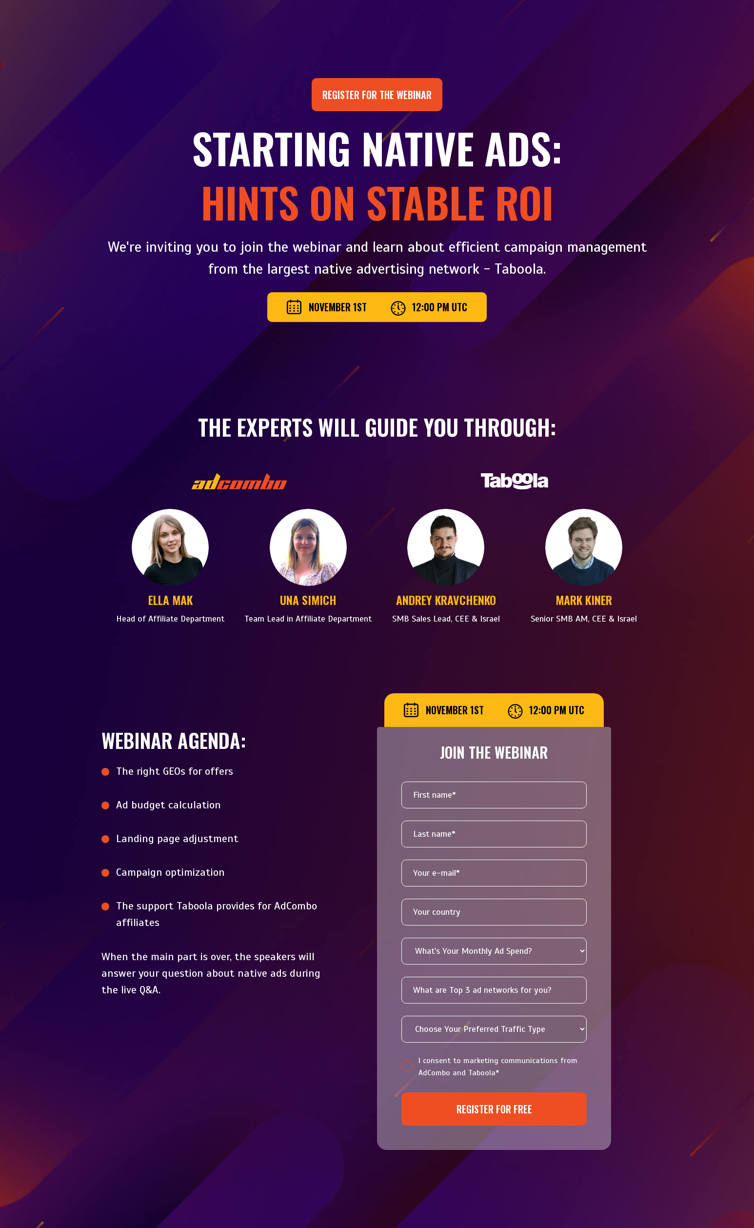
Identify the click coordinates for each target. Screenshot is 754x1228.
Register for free (494, 1109)
